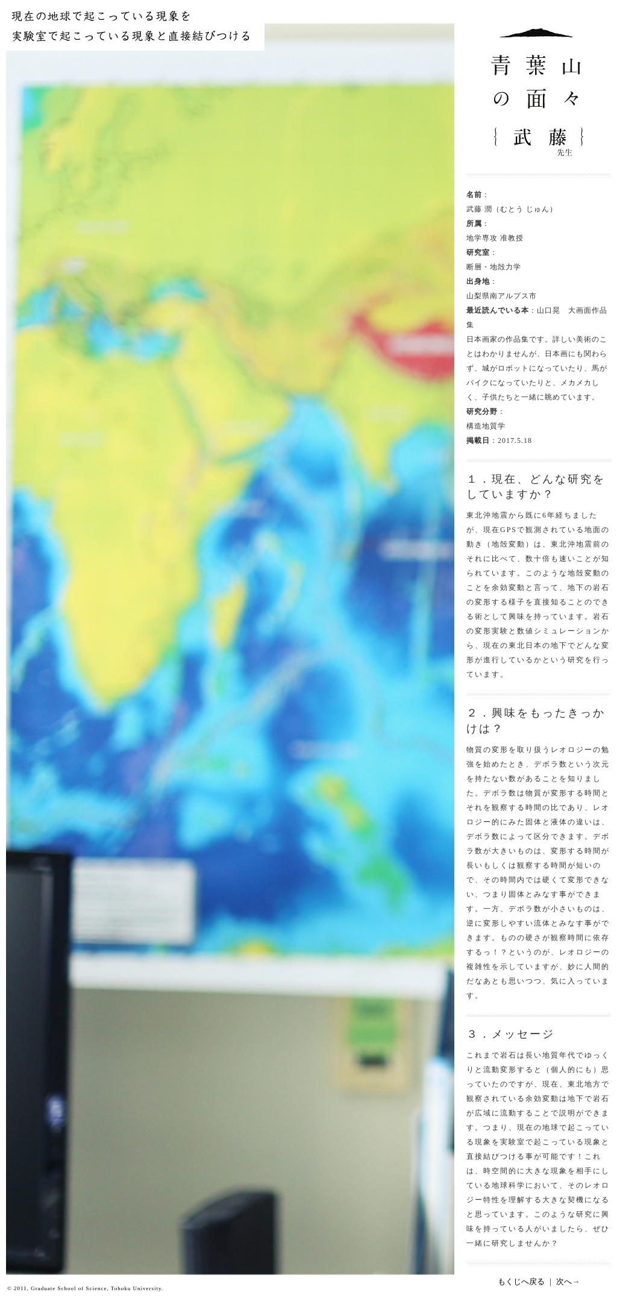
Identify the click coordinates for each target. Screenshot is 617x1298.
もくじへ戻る (521, 1281)
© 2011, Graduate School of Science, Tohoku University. (85, 1288)
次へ (564, 1281)
